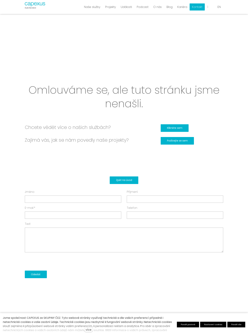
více (88, 330)
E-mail (30, 208)
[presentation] (51, 261)
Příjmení (132, 192)
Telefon (132, 208)
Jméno (29, 192)
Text (27, 224)
